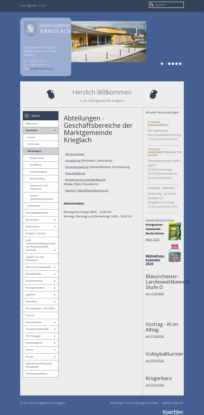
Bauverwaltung (37, 178)
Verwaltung (35, 164)
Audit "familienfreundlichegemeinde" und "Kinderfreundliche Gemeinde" (41, 245)
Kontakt (40, 356)
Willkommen (32, 123)
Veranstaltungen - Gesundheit (40, 308)
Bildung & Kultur (40, 273)
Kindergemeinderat (40, 287)
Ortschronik (33, 144)
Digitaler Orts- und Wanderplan (35, 258)
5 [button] (177, 64)
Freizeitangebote (40, 342)
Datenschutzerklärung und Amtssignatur (39, 365)
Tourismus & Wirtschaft (40, 329)
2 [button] (166, 64)
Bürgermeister (37, 158)
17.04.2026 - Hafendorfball (158, 123)
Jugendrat (40, 294)
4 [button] (173, 64)
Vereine (40, 349)
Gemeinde (41, 130)
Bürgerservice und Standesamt (39, 187)
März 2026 (152, 240)
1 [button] (162, 64)
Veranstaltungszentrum (37, 212)
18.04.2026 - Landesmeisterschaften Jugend (164, 152)
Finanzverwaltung (38, 171)
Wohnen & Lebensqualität (40, 267)
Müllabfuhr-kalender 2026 (155, 260)
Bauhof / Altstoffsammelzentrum (41, 197)
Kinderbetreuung (40, 280)
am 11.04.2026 (155, 294)
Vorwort (31, 137)
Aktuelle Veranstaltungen (162, 112)
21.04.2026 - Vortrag (161, 188)
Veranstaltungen (40, 322)
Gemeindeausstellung (36, 373)
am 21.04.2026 (155, 336)
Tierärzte (30, 315)
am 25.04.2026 (155, 361)
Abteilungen (34, 151)
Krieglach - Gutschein (36, 233)
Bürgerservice (40, 226)
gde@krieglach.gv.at (42, 69)
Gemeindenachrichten (160, 220)
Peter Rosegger (40, 336)
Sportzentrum (40, 219)
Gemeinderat (33, 205)
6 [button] (180, 64)
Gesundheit (40, 301)
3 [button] (169, 64)
